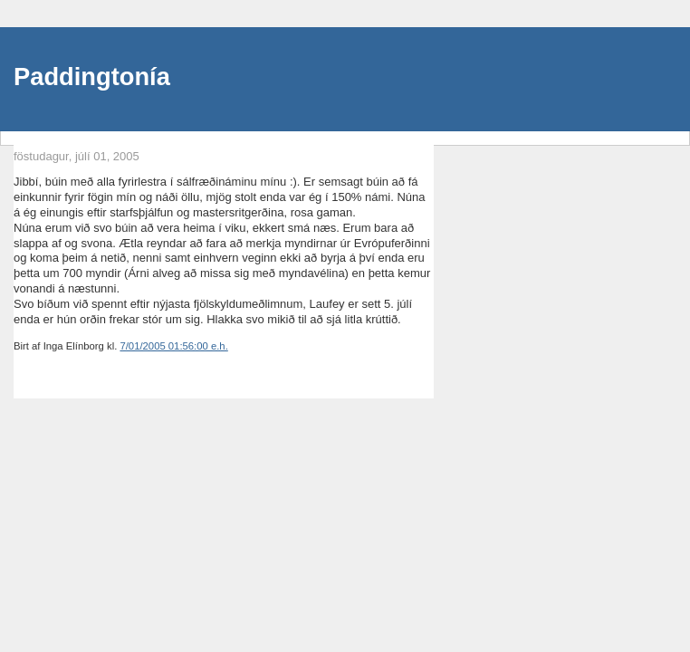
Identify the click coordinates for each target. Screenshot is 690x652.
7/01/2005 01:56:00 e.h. (173, 345)
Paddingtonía (92, 76)
